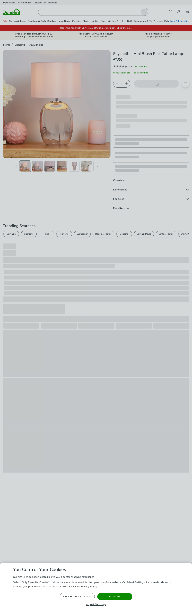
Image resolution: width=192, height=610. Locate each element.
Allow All (115, 596)
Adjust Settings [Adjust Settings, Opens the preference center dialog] (96, 604)
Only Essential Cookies (77, 596)
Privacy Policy (89, 586)
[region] (96, 586)
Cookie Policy (68, 586)
